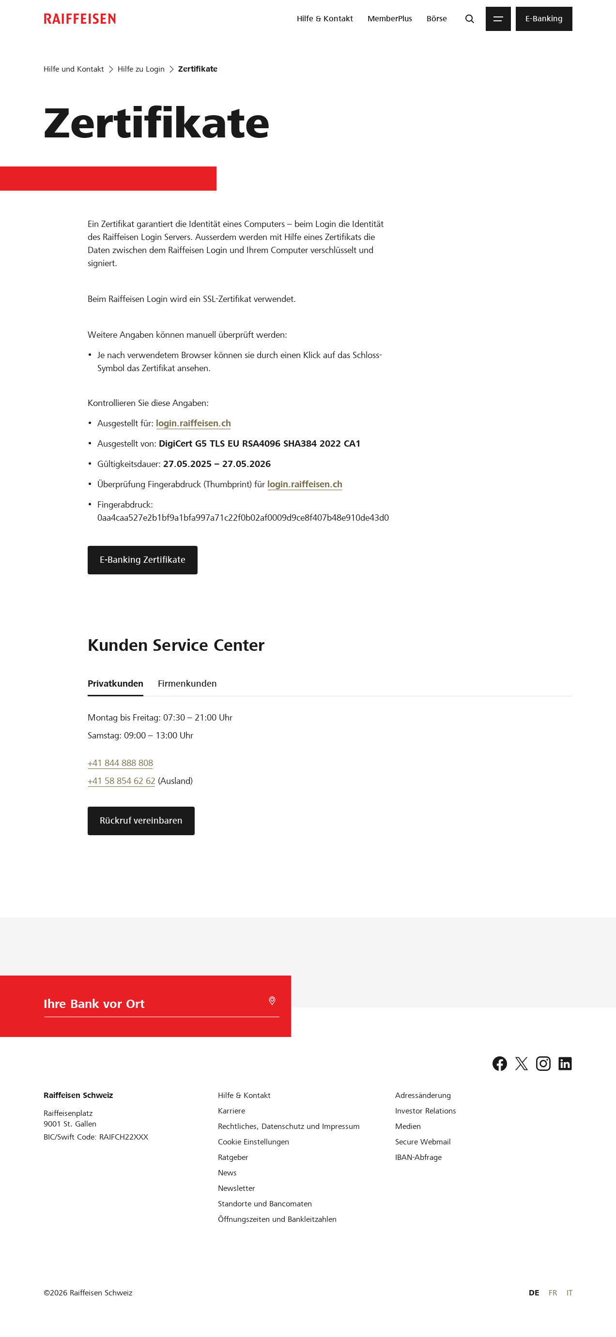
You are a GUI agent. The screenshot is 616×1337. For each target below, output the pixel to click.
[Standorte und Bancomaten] (265, 1203)
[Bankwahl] (155, 1006)
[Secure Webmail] (423, 1141)
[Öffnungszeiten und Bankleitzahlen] (277, 1219)
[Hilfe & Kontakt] (244, 1095)
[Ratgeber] (233, 1157)
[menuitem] (325, 19)
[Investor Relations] (425, 1110)
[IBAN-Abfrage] (418, 1157)
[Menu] (498, 19)
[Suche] (469, 19)
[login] (304, 484)
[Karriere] (231, 1110)
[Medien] (408, 1126)
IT (569, 1292)
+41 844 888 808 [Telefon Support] (120, 763)
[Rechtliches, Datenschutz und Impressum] (289, 1126)
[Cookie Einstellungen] (253, 1141)
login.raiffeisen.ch (193, 423)
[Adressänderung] (423, 1095)
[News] (227, 1172)
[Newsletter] (236, 1188)
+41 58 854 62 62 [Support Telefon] (121, 781)
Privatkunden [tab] (115, 683)
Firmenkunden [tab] (187, 683)
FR (553, 1292)
